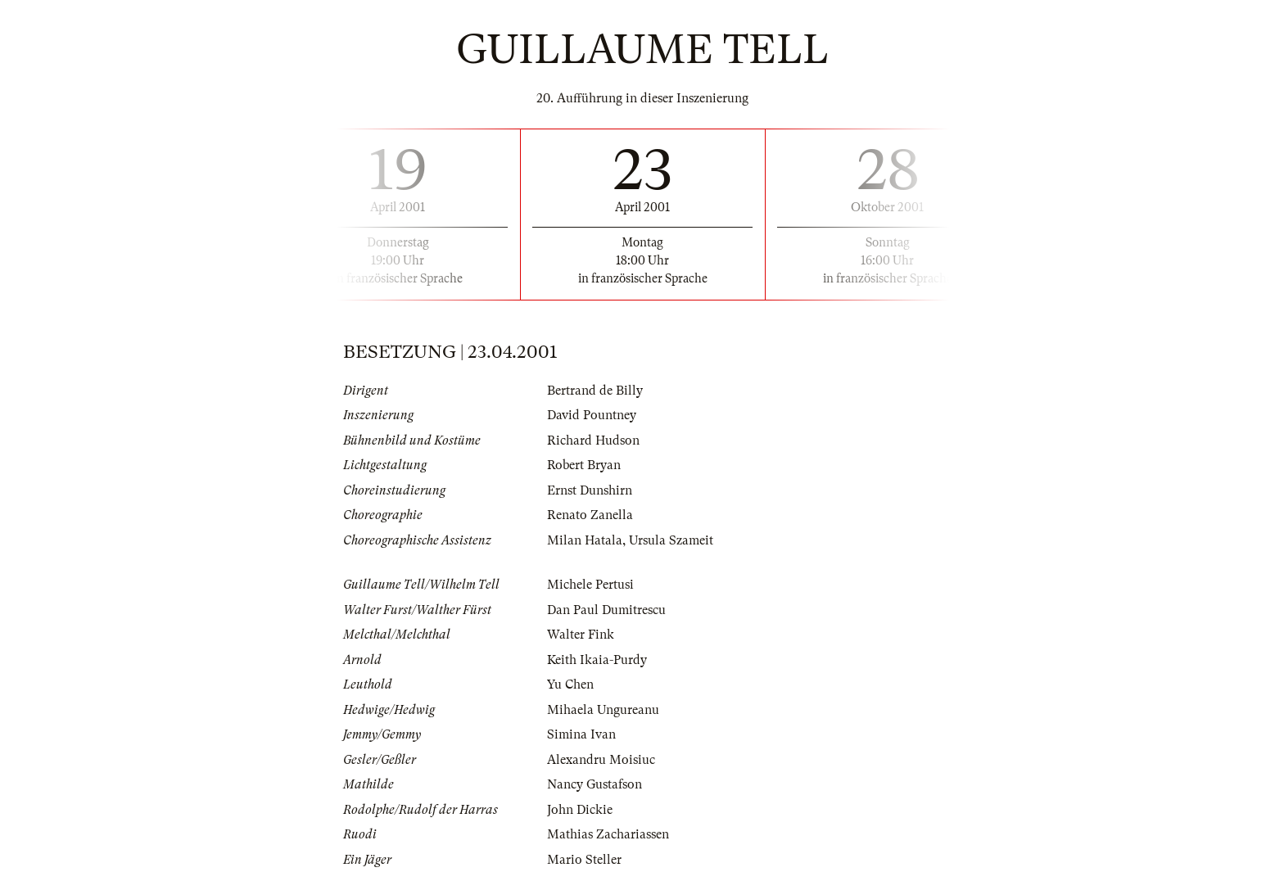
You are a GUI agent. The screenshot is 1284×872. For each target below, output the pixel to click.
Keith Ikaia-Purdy (597, 660)
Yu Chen (570, 684)
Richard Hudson (593, 440)
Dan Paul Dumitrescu (606, 610)
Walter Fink (580, 634)
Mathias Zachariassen (608, 834)
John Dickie (580, 809)
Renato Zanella (590, 515)
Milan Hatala (584, 540)
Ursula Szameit (671, 540)
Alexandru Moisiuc (601, 759)
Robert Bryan (584, 465)
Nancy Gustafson (594, 784)
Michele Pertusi (590, 584)
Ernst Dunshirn (589, 490)
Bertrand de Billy (595, 390)
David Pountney (591, 415)
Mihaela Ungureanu (603, 710)
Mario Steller (584, 859)
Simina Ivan (581, 734)
